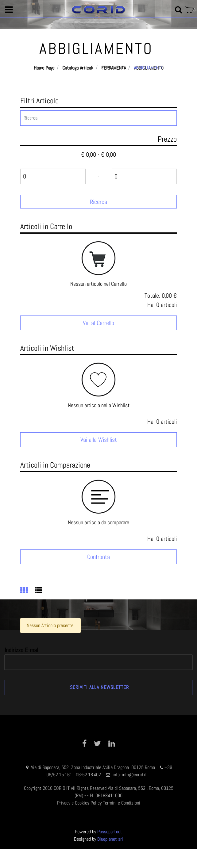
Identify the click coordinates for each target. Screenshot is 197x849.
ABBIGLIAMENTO (149, 67)
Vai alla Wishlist (98, 440)
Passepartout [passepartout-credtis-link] (109, 831)
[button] (98, 201)
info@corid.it (134, 774)
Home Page (44, 67)
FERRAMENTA (113, 67)
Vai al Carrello (98, 323)
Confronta (98, 557)
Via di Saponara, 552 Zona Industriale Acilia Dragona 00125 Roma (93, 767)
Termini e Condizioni (121, 803)
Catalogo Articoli (77, 67)
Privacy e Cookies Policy (79, 803)
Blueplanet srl (110, 839)
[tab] (27, 591)
